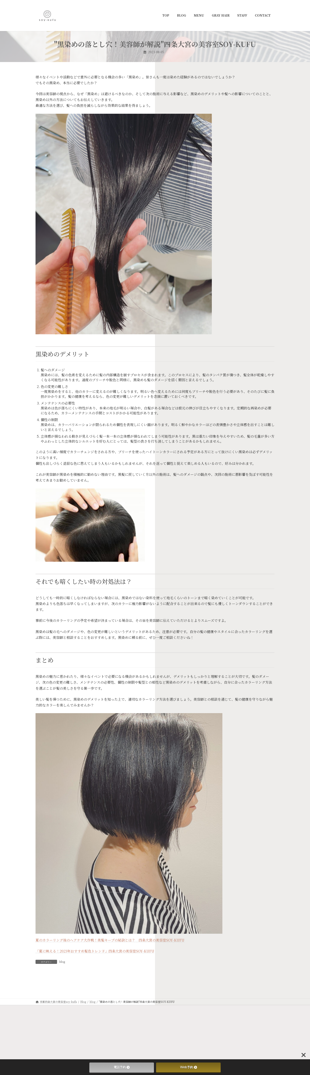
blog (62, 961)
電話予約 (122, 1067)
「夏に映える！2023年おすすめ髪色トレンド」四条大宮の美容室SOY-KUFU (95, 951)
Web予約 (188, 1067)
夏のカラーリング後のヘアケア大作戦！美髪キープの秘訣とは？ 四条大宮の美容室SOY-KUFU (110, 940)
